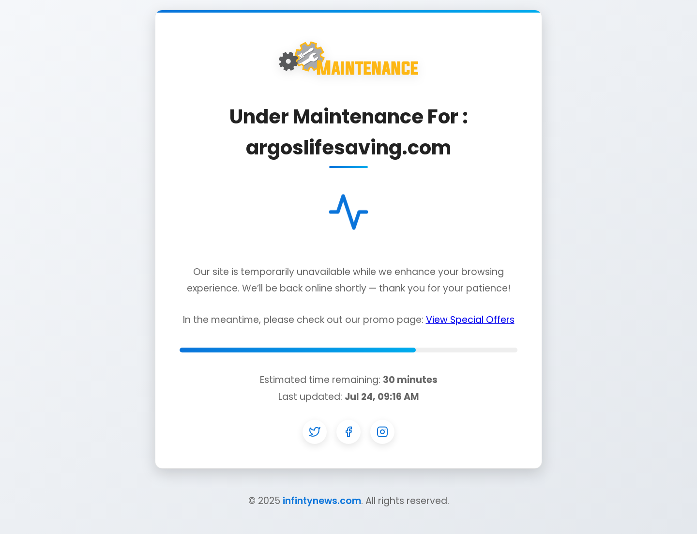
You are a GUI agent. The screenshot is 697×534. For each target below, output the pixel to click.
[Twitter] (315, 432)
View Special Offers (470, 319)
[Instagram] (382, 432)
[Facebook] (348, 432)
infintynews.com (322, 500)
